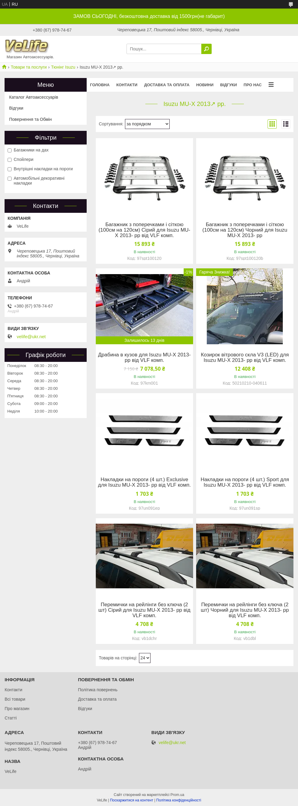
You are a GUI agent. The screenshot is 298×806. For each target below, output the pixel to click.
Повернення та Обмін (30, 119)
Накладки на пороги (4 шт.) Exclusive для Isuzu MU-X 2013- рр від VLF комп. (144, 482)
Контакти (126, 85)
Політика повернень (97, 689)
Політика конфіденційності (178, 800)
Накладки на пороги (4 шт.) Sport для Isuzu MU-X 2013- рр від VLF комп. (245, 482)
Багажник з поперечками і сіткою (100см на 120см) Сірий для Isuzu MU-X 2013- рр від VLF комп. (144, 230)
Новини (204, 85)
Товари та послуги (29, 67)
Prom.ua (177, 795)
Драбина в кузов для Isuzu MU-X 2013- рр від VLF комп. (144, 357)
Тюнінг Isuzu (63, 67)
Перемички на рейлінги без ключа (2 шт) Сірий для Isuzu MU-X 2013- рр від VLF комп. (144, 610)
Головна (99, 85)
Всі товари (15, 699)
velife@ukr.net (31, 336)
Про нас (253, 85)
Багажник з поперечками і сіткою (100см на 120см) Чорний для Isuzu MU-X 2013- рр (245, 230)
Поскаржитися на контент (131, 800)
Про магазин (17, 708)
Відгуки (228, 85)
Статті (11, 718)
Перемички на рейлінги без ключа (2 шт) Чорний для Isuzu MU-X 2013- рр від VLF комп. (245, 610)
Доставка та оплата (166, 85)
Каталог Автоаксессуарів (33, 97)
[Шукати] (206, 49)
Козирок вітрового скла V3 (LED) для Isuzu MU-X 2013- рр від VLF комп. (245, 357)
